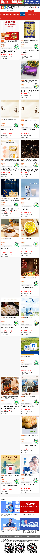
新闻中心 (36, 537)
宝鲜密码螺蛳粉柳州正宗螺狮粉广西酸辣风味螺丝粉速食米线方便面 (10, 408)
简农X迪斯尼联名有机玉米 (28, 445)
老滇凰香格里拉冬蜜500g (28, 129)
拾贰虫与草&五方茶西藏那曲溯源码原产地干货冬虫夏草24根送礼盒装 (30, 170)
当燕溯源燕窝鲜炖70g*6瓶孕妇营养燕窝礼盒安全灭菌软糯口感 (10, 170)
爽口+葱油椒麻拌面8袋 (7, 327)
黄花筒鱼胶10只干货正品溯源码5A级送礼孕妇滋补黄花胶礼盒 (10, 210)
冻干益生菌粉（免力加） (28, 485)
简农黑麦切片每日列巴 (27, 406)
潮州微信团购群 (14, 14)
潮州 (34, 7)
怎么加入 (23, 537)
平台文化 (16, 537)
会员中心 (37, 4)
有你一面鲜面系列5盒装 (28, 287)
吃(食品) (22, 14)
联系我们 (10, 537)
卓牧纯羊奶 (24, 209)
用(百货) (2, 18)
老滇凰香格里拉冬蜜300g (8, 129)
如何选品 (29, 537)
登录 (1, 4)
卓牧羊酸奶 (24, 366)
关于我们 (3, 537)
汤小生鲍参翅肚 (25, 248)
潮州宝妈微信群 (5, 14)
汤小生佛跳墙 (5, 248)
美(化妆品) (29, 14)
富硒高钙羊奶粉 (25, 327)
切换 (37, 7)
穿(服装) (34, 14)
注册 (3, 4)
